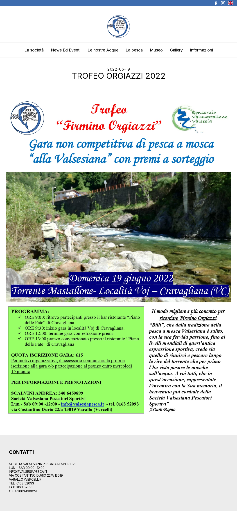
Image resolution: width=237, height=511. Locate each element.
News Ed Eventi (65, 50)
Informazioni (201, 50)
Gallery (176, 50)
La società (34, 50)
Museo (156, 50)
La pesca (134, 50)
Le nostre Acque (103, 50)
